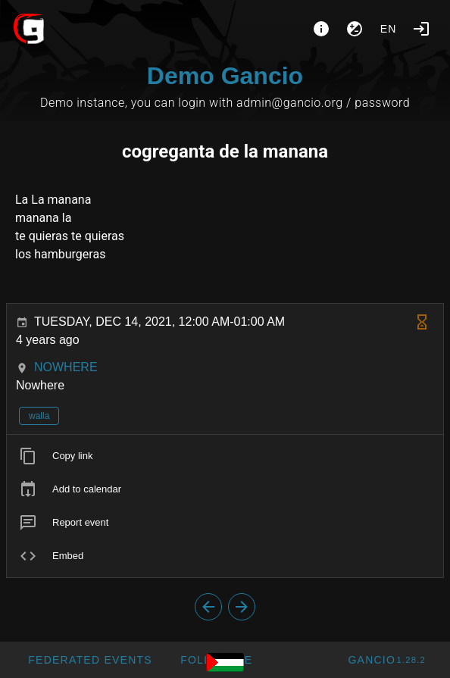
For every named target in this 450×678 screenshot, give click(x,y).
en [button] (388, 29)
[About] (321, 28)
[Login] (421, 28)
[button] (89, 659)
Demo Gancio (225, 75)
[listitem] (225, 456)
